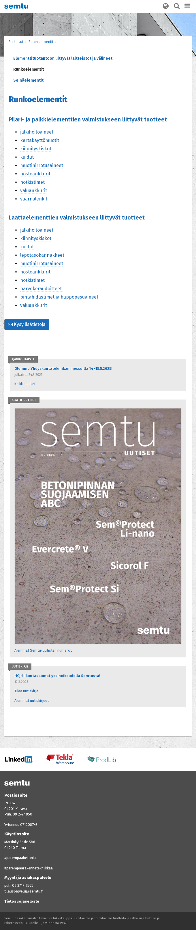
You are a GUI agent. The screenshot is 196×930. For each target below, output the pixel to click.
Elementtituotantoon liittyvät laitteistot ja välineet (62, 58)
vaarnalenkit (33, 199)
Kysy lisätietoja (27, 324)
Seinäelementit (28, 80)
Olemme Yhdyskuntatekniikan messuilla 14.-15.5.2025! (63, 368)
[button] (165, 6)
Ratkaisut (16, 42)
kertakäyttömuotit (39, 140)
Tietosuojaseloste (21, 901)
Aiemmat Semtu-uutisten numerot (43, 650)
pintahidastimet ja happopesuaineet (59, 297)
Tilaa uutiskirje (26, 691)
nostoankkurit (35, 174)
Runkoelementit (28, 69)
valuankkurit (33, 190)
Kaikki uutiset (24, 384)
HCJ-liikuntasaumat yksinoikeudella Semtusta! (57, 676)
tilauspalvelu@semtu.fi (23, 891)
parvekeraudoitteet (41, 288)
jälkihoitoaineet (36, 132)
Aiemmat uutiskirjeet (31, 700)
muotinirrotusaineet (41, 165)
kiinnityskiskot (35, 148)
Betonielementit (41, 42)
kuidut (27, 157)
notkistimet (32, 182)
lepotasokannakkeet (42, 255)
